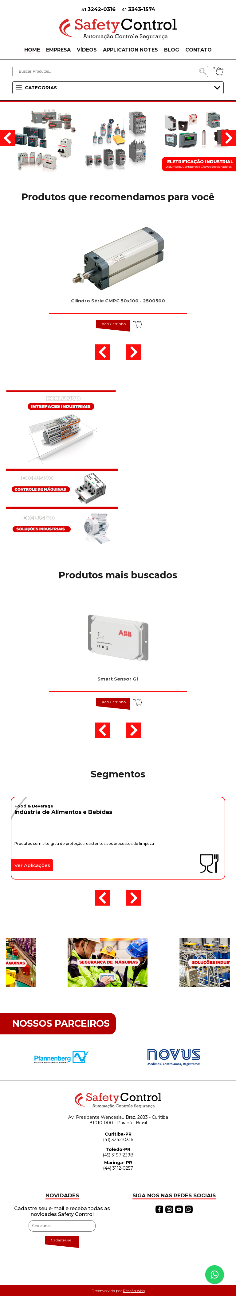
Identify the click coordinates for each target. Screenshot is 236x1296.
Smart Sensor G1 (118, 679)
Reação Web (134, 1290)
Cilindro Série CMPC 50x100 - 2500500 (118, 301)
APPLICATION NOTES (130, 50)
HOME (32, 50)
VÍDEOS (87, 50)
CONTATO (198, 50)
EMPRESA (58, 50)
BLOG (171, 50)
